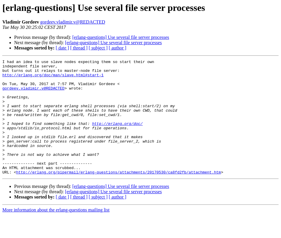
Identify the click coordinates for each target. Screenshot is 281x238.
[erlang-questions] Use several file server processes (120, 37)
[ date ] (62, 47)
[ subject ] (98, 47)
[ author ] (117, 47)
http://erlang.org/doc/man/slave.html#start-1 (52, 78)
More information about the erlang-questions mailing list (55, 232)
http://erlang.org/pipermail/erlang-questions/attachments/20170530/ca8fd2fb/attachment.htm (118, 195)
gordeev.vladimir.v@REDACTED (72, 21)
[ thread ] (79, 47)
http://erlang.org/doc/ (117, 136)
